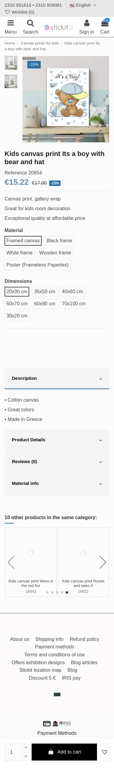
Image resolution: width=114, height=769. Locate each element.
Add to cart (64, 751)
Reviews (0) (57, 462)
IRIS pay (71, 678)
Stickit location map (40, 670)
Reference (16, 172)
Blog (72, 670)
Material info (57, 484)
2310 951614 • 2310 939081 (33, 5)
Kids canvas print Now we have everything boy (31, 583)
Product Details (57, 440)
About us (19, 639)
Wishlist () (19, 12)
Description (57, 379)
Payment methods (54, 646)
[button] (47, 592)
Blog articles (84, 662)
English (84, 5)
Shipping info (49, 639)
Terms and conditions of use (54, 654)
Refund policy (84, 639)
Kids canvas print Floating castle (83, 583)
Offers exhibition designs (38, 662)
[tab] (57, 379)
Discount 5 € (42, 678)
